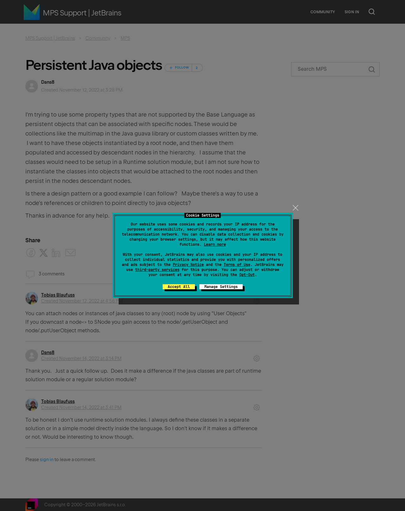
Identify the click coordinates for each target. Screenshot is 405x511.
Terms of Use (237, 264)
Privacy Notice (188, 264)
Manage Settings (221, 286)
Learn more (215, 244)
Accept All (179, 286)
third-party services (157, 269)
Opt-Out (247, 274)
